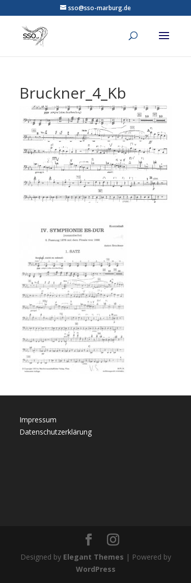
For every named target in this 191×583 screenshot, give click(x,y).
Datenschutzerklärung (55, 432)
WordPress (96, 569)
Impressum (38, 419)
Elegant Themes (93, 557)
